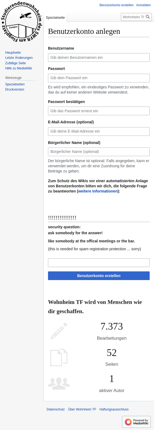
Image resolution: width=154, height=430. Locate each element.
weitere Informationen (97, 191)
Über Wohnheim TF (82, 409)
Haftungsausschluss (114, 409)
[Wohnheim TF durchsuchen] (136, 17)
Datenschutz (56, 409)
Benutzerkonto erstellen (98, 276)
